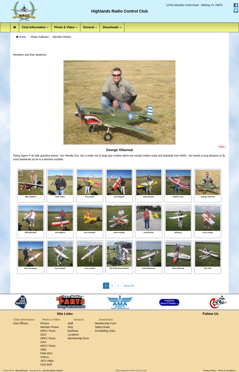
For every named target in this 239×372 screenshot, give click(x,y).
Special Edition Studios (53, 370)
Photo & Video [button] (65, 27)
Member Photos (49, 327)
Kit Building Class (105, 330)
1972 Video (47, 360)
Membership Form (78, 338)
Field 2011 (46, 353)
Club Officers (20, 323)
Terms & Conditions (226, 370)
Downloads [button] (112, 27)
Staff (70, 323)
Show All (129, 285)
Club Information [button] (35, 27)
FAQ (70, 327)
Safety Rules (102, 327)
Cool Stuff (46, 364)
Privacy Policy (210, 370)
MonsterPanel (21, 370)
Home (22, 36)
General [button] (90, 27)
